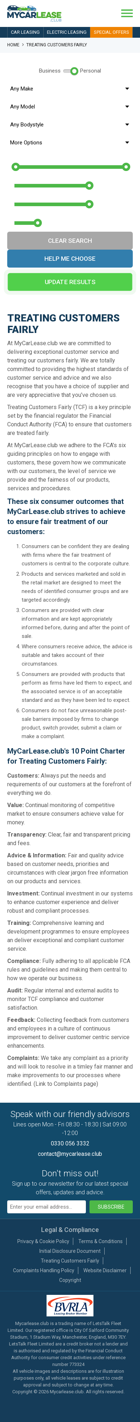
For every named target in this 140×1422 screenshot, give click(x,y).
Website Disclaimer (105, 1270)
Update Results (70, 282)
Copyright (70, 1280)
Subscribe (111, 1207)
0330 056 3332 (70, 1143)
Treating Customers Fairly (70, 1261)
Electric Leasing (67, 32)
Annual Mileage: (39, 214)
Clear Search (70, 240)
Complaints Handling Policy (43, 1270)
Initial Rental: (32, 176)
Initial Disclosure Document (70, 1251)
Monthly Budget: (40, 158)
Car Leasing (25, 32)
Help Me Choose (70, 258)
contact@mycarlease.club (70, 1153)
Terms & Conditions (100, 1241)
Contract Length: (38, 195)
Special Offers (111, 32)
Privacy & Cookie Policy (43, 1241)
